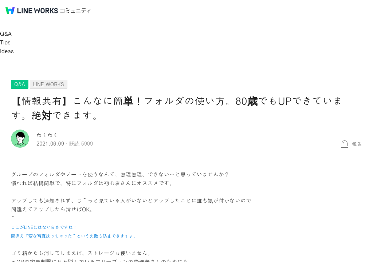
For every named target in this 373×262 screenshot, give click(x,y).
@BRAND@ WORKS (31, 10)
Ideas (7, 51)
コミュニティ (75, 10)
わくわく (47, 135)
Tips (5, 42)
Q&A (6, 33)
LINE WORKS (48, 84)
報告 (357, 143)
